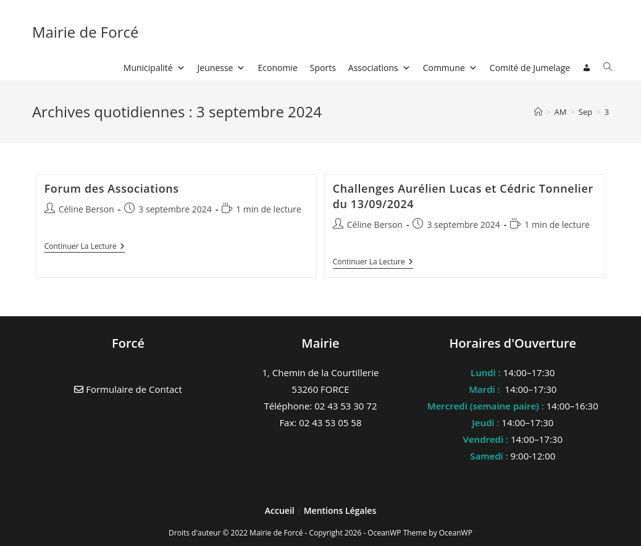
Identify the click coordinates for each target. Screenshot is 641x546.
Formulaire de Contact (128, 389)
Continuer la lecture (84, 247)
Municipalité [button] (154, 68)
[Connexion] (586, 68)
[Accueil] (538, 111)
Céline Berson (86, 209)
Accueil (281, 510)
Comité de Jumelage (530, 68)
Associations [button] (379, 68)
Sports (323, 68)
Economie (277, 68)
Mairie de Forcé (85, 32)
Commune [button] (450, 68)
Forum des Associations (111, 188)
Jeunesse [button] (222, 68)
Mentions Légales (340, 510)
